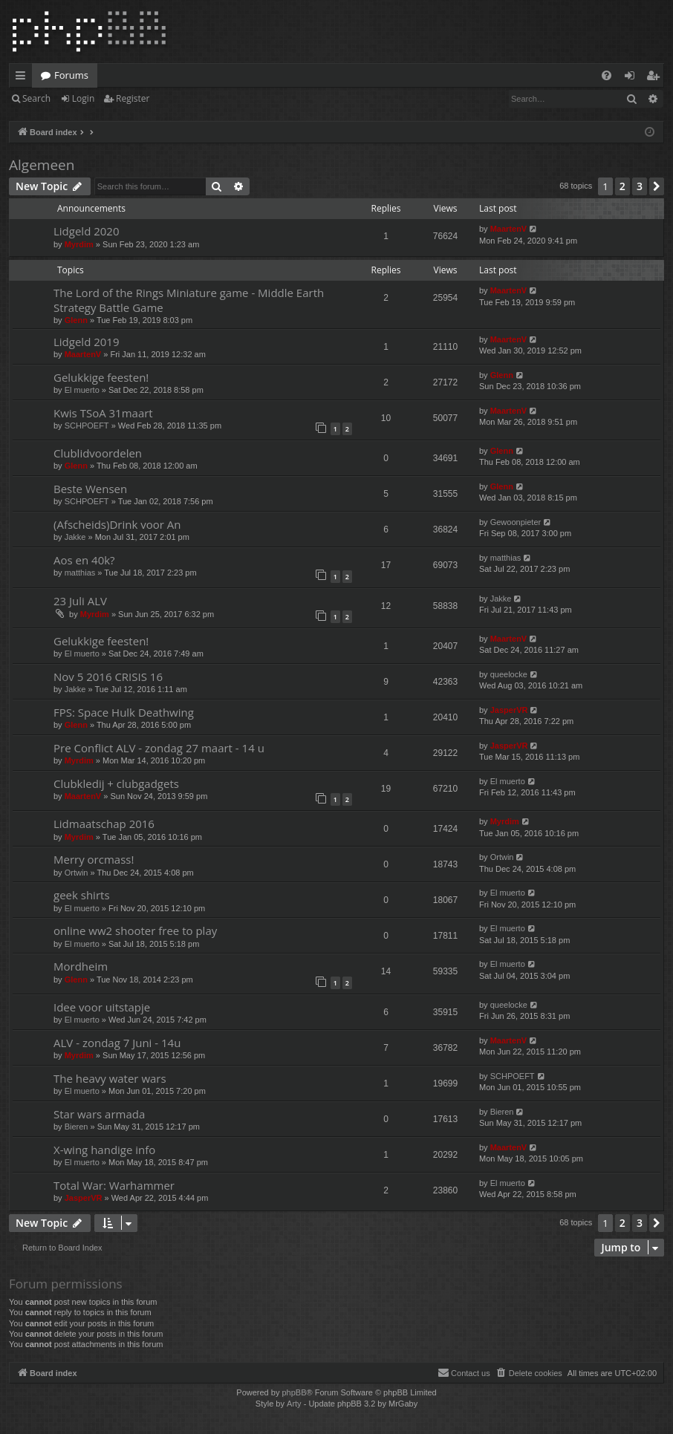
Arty (294, 1403)
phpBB (294, 1392)
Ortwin (76, 872)
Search (36, 98)
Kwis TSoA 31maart (103, 412)
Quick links (23, 78)
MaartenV (508, 228)
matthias (80, 572)
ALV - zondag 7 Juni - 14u (117, 1042)
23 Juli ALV (80, 600)
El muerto (82, 389)
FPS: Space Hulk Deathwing (123, 712)
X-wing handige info (104, 1149)
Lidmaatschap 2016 (104, 823)
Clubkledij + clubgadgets (116, 783)
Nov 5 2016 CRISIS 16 (108, 676)
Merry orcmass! (93, 859)
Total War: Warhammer (114, 1185)
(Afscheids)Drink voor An (117, 524)
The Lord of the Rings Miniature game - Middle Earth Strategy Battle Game (188, 299)
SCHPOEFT (87, 425)
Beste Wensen (90, 488)
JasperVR (509, 709)
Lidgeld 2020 (86, 231)
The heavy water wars (109, 1078)
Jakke (75, 536)
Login (83, 98)
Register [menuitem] (656, 78)
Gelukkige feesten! (101, 377)
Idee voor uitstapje (101, 1007)
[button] (656, 186)
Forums (71, 75)
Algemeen (41, 165)
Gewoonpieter (516, 522)
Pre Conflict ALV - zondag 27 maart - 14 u (158, 747)
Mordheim (80, 966)
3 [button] (640, 186)
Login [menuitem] (632, 78)
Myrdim (79, 244)
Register (132, 98)
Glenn (76, 320)
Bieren (76, 1126)
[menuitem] (606, 75)
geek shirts (81, 894)
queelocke (508, 674)
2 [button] (622, 186)
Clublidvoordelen (97, 453)
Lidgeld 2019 (86, 341)
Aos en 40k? (84, 560)
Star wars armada (99, 1114)
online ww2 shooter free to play (135, 930)
